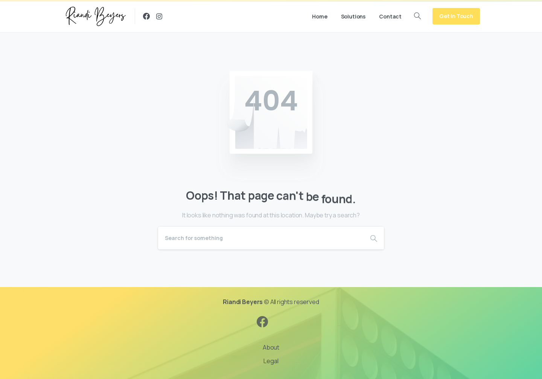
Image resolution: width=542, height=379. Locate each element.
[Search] (261, 238)
